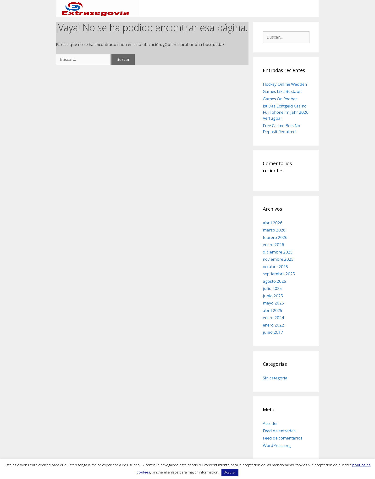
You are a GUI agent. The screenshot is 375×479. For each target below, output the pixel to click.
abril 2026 (272, 222)
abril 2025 (272, 310)
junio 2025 (273, 296)
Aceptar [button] (230, 472)
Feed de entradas (279, 431)
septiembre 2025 (279, 273)
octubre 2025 (275, 266)
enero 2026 (273, 244)
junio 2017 (273, 332)
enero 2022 (273, 325)
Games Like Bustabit (282, 91)
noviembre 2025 (278, 259)
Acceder (270, 423)
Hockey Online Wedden (285, 84)
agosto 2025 (274, 281)
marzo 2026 (274, 230)
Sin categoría (275, 378)
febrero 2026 (275, 237)
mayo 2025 (273, 303)
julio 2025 (272, 288)
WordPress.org (277, 445)
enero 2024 (273, 317)
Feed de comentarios (282, 438)
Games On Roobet (280, 98)
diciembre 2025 (278, 252)
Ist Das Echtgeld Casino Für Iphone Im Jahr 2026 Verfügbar (286, 112)
